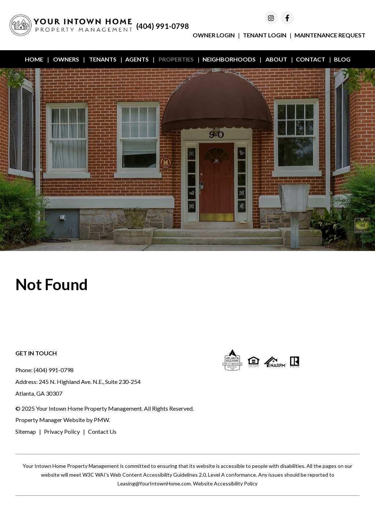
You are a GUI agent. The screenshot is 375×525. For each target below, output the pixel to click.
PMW (101, 419)
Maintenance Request (329, 35)
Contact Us (102, 431)
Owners (66, 59)
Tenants (102, 59)
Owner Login (214, 35)
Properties (176, 59)
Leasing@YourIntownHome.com (154, 483)
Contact (310, 59)
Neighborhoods (229, 59)
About (276, 59)
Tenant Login (264, 35)
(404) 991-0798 (162, 26)
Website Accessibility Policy (225, 483)
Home (34, 59)
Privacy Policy (62, 431)
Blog (342, 59)
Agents (137, 59)
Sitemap (25, 431)
